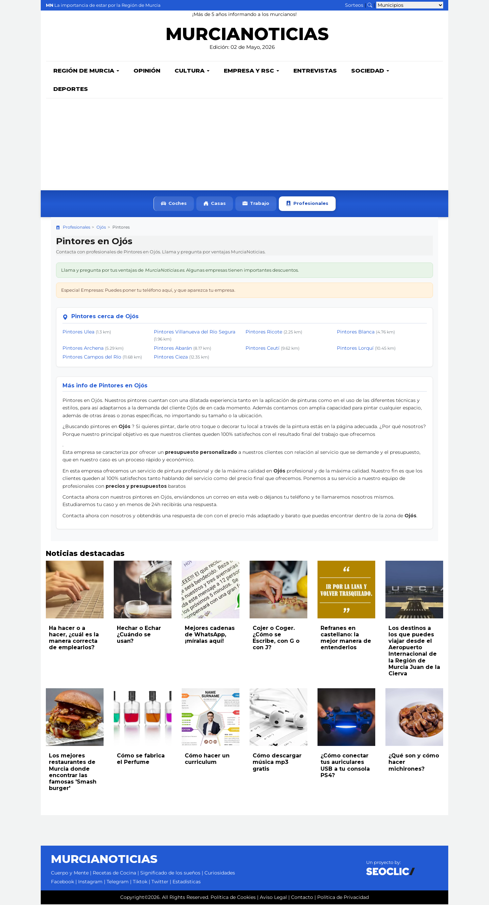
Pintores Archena (83, 349)
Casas (214, 204)
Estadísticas (187, 882)
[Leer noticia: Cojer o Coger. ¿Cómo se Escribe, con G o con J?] (278, 590)
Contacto (302, 898)
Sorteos (354, 5)
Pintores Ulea (78, 332)
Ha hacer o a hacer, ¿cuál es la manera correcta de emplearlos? (74, 638)
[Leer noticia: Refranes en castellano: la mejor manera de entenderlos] (346, 590)
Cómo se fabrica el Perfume (141, 759)
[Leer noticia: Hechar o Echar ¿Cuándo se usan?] (142, 590)
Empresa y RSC (251, 71)
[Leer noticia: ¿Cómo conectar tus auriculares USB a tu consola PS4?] (346, 718)
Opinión (146, 71)
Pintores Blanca (356, 332)
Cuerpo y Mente (70, 873)
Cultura (192, 71)
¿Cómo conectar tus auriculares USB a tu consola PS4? (345, 766)
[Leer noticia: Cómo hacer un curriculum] (210, 718)
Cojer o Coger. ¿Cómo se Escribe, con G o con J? (276, 638)
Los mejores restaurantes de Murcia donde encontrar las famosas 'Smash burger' (72, 772)
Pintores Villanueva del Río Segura (194, 332)
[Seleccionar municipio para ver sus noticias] (409, 5)
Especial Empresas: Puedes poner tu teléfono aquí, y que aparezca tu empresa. (148, 290)
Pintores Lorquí (355, 349)
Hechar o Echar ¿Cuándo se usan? (139, 635)
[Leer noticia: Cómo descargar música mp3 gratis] (278, 718)
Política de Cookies (233, 898)
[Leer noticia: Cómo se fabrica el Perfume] (142, 718)
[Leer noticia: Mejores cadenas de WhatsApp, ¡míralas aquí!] (210, 590)
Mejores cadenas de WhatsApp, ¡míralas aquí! (210, 635)
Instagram (90, 882)
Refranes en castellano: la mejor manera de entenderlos (346, 638)
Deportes (70, 89)
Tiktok (140, 882)
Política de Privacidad (343, 898)
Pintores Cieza (171, 357)
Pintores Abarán (173, 349)
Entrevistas (315, 71)
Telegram (118, 882)
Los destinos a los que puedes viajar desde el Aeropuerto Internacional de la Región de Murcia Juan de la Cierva (414, 651)
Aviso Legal (273, 898)
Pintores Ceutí (262, 349)
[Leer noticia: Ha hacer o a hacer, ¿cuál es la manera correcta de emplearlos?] (75, 590)
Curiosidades (219, 873)
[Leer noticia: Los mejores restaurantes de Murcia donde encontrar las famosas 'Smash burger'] (75, 718)
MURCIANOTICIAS (247, 36)
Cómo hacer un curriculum (207, 759)
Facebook (62, 882)
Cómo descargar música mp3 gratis (277, 762)
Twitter (159, 882)
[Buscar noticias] (369, 5)
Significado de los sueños (170, 873)
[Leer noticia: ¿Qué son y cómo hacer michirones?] (414, 718)
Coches (174, 204)
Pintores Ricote (264, 332)
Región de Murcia (86, 71)
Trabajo (255, 204)
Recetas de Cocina (114, 873)
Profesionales (307, 204)
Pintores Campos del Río (91, 357)
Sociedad (370, 71)
